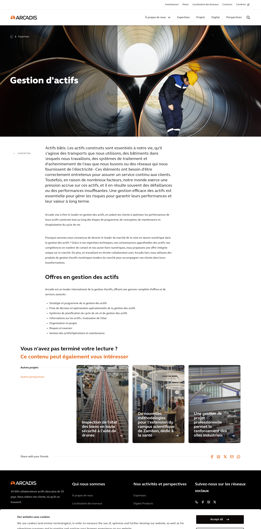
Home (11, 36)
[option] (130, 79)
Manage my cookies (216, 513)
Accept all (216, 500)
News (185, 4)
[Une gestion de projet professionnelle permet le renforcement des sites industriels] (214, 404)
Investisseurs (171, 4)
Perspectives (234, 17)
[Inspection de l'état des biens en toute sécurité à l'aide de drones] (102, 404)
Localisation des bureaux (205, 4)
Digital (216, 17)
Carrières (241, 4)
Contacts (227, 4)
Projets (200, 17)
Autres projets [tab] (29, 367)
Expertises (183, 17)
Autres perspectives (32, 377)
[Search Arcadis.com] (248, 17)
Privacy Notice (79, 520)
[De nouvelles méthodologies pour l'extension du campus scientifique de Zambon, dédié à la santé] (158, 404)
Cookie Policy (104, 520)
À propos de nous (155, 17)
